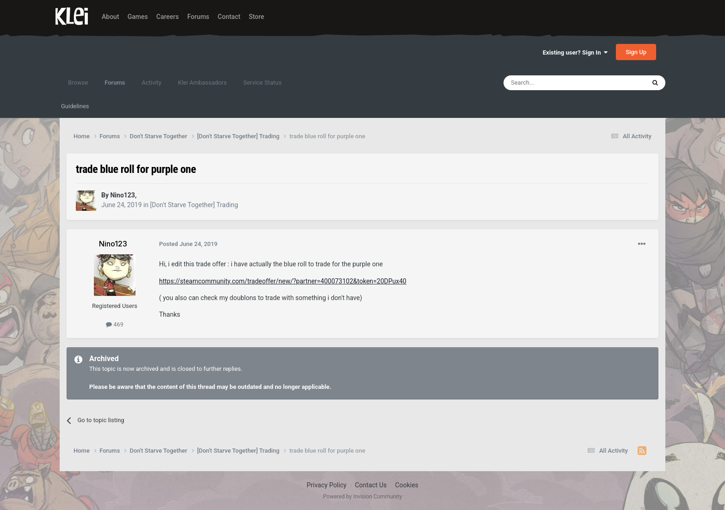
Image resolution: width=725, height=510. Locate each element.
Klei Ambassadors (202, 82)
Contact (229, 16)
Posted (188, 243)
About (110, 16)
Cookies (406, 485)
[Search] (553, 82)
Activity (151, 82)
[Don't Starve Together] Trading (194, 205)
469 (114, 324)
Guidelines (75, 106)
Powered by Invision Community (362, 496)
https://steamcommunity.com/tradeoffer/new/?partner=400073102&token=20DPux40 (282, 281)
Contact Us (371, 485)
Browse (78, 82)
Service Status (262, 82)
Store (256, 16)
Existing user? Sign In (575, 52)
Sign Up (636, 52)
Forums (198, 16)
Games (138, 16)
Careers (167, 16)
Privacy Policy (326, 485)
